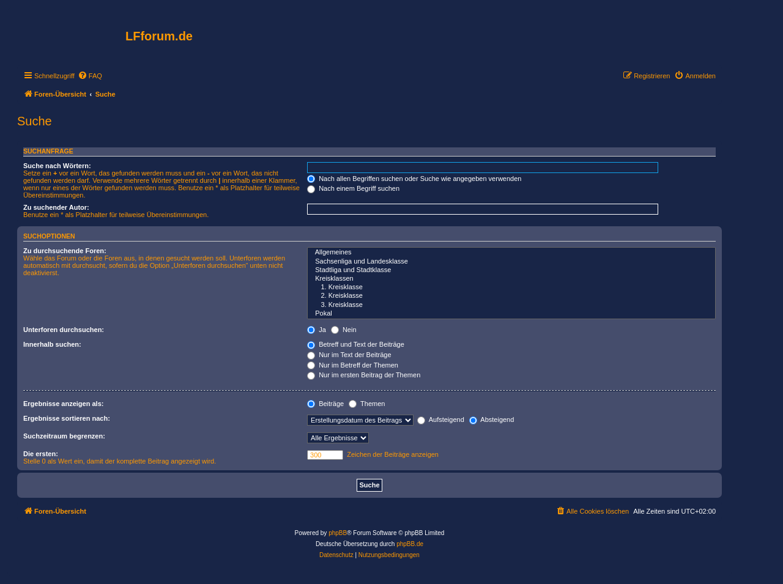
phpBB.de (409, 544)
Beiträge (325, 403)
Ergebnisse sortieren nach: (66, 418)
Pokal (511, 313)
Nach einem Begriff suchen (353, 188)
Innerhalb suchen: (52, 344)
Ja (316, 329)
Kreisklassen (511, 279)
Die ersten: (40, 453)
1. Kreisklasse (511, 287)
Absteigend (491, 419)
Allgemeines (511, 252)
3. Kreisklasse (511, 305)
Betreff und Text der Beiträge (355, 344)
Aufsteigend (440, 419)
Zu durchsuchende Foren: (64, 250)
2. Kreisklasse (511, 296)
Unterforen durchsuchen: (63, 329)
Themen (367, 403)
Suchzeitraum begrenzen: (64, 436)
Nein (344, 329)
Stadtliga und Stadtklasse (511, 270)
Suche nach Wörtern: (57, 165)
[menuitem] (90, 75)
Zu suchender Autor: (56, 207)
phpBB (337, 533)
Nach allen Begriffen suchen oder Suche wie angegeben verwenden (414, 178)
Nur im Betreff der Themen (352, 365)
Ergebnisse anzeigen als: (63, 403)
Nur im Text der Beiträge (349, 354)
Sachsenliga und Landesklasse (511, 261)
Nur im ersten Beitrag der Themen (363, 375)
